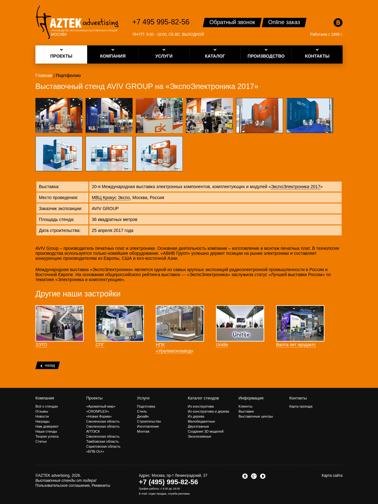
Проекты (94, 398)
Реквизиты (101, 485)
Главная (43, 75)
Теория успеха (47, 436)
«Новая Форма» (99, 416)
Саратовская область (103, 446)
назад (47, 365)
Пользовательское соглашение (62, 485)
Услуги (143, 398)
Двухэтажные (198, 426)
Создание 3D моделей (205, 431)
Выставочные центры (256, 416)
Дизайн (143, 416)
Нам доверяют (47, 426)
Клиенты (245, 406)
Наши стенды (46, 431)
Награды (42, 421)
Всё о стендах (46, 406)
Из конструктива (201, 406)
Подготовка (146, 406)
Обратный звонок (232, 22)
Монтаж (143, 431)
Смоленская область (102, 421)
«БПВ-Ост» (95, 451)
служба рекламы (179, 493)
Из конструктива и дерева (208, 411)
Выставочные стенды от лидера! (66, 480)
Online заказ (284, 22)
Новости (42, 416)
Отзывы (41, 411)
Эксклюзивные (199, 436)
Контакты (298, 398)
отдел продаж (157, 493)
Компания (44, 398)
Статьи (41, 441)
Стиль (142, 411)
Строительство (149, 421)
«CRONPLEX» (97, 411)
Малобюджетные (201, 421)
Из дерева (196, 416)
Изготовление (148, 426)
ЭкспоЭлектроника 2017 (295, 186)
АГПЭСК (93, 431)
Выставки (246, 411)
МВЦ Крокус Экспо (111, 197)
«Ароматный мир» (100, 406)
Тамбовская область (102, 441)
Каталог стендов (203, 398)
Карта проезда (300, 406)
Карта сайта (332, 475)
